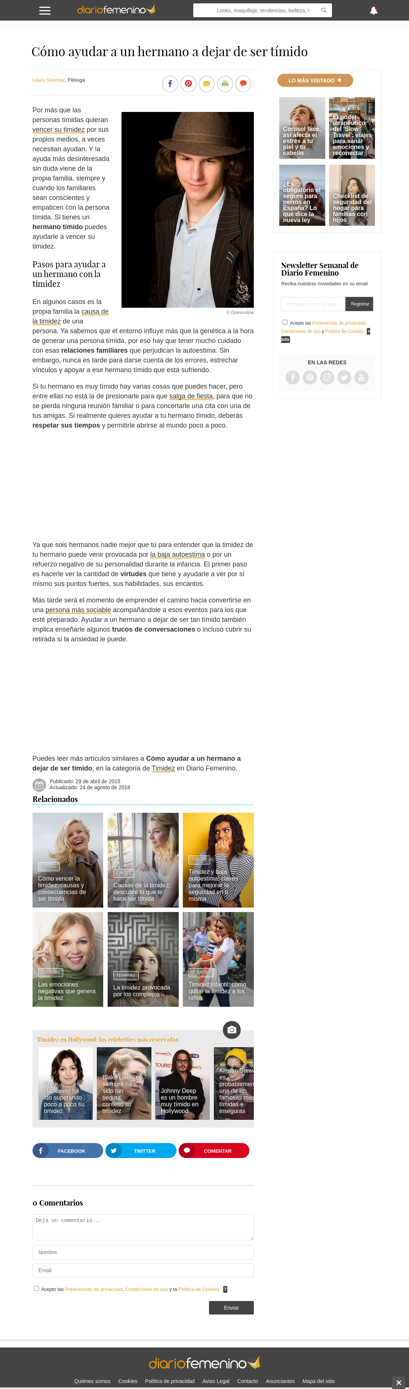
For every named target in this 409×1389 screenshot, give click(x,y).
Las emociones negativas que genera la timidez (67, 991)
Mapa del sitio (318, 1381)
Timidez (163, 768)
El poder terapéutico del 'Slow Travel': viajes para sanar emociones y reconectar (352, 135)
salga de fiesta (191, 396)
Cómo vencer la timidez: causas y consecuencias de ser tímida (62, 888)
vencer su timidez (59, 129)
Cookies (127, 1381)
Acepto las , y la (131, 1289)
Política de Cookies (199, 1289)
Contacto (247, 1381)
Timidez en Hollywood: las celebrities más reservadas (107, 1039)
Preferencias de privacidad (94, 1289)
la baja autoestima (177, 554)
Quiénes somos (92, 1381)
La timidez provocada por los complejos (141, 990)
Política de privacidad (170, 1381)
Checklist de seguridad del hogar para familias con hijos (352, 208)
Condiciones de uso (147, 1289)
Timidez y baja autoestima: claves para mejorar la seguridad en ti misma (213, 885)
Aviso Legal (216, 1381)
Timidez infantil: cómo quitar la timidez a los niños (217, 991)
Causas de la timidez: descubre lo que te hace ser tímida (141, 892)
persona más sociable (78, 610)
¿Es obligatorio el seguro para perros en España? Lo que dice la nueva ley (301, 202)
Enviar (231, 1308)
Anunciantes (280, 1381)
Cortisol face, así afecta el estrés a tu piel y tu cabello (302, 141)
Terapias (50, 972)
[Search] (324, 10)
